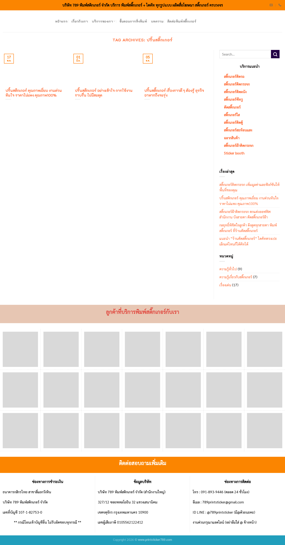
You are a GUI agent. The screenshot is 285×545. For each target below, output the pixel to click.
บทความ (157, 21)
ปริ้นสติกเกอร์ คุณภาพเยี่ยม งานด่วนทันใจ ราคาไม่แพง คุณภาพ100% (248, 201)
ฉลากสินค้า (231, 137)
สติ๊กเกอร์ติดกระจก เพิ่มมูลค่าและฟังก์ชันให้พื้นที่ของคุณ (249, 187)
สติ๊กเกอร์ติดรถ (234, 76)
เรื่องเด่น (225, 284)
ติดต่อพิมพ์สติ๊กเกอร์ (181, 21)
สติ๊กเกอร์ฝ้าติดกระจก (238, 145)
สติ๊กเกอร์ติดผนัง (235, 91)
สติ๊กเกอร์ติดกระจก (237, 84)
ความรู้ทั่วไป (228, 269)
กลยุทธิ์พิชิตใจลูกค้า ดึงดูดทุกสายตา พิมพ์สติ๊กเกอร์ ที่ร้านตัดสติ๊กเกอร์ (248, 228)
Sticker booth (234, 153)
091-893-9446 (212, 491)
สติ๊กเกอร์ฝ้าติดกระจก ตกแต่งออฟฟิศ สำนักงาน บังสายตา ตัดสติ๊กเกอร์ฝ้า (245, 214)
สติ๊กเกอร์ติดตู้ (233, 122)
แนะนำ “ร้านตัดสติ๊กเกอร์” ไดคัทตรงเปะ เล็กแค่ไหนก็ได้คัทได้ (248, 241)
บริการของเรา (103, 21)
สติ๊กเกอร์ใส (232, 114)
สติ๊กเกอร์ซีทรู (233, 99)
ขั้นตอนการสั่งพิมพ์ (133, 21)
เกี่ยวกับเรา (79, 21)
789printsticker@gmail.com (223, 502)
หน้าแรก (61, 21)
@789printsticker (220, 512)
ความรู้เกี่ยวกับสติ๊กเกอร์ (235, 276)
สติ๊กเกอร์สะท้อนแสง (238, 130)
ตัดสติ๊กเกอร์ (232, 107)
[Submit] (275, 54)
